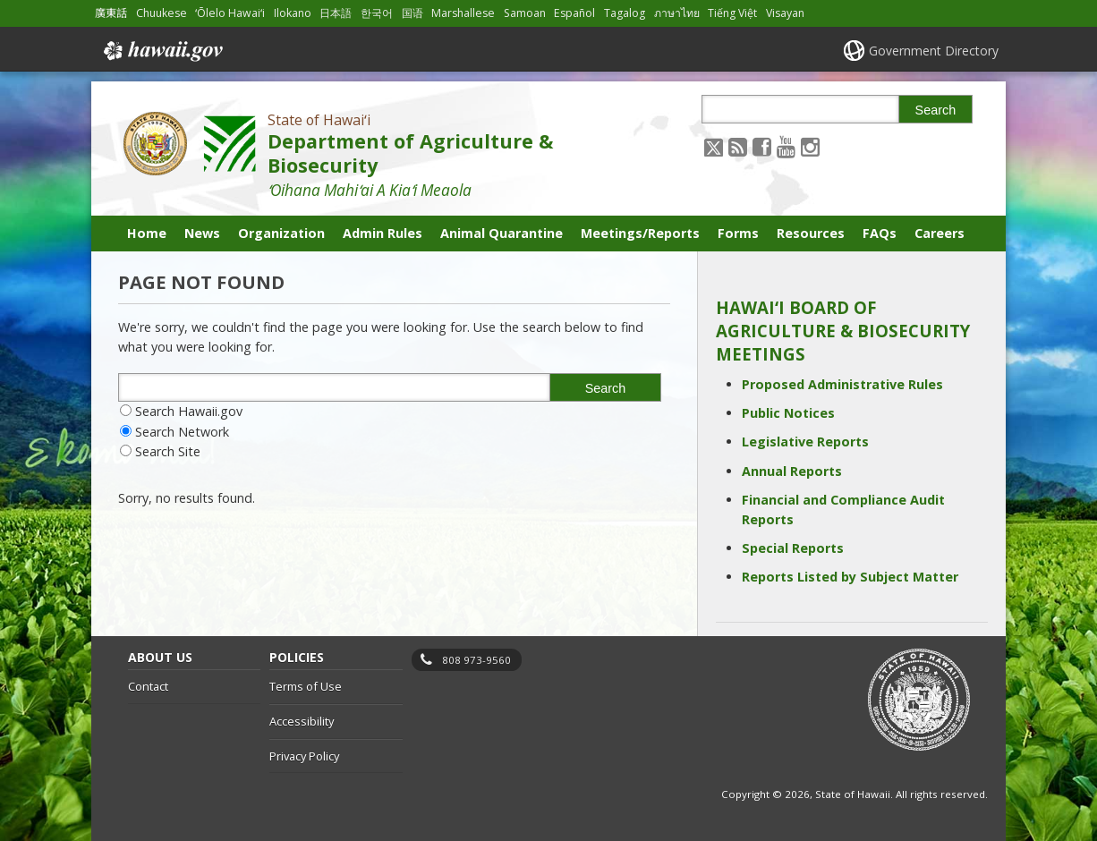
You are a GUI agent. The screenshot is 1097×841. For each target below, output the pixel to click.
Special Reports (793, 547)
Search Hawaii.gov (188, 411)
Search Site (167, 451)
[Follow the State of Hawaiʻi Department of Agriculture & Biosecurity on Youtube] (786, 146)
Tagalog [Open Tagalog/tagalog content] (624, 13)
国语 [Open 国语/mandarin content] (412, 13)
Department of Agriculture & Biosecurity (410, 153)
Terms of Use (305, 686)
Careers (939, 233)
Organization (281, 233)
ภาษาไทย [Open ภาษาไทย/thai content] (677, 13)
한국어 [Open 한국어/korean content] (377, 13)
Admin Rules (382, 233)
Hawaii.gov (161, 51)
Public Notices (788, 412)
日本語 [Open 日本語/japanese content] (335, 13)
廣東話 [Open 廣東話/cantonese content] (111, 13)
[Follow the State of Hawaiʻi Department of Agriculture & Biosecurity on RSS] (737, 146)
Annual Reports (792, 471)
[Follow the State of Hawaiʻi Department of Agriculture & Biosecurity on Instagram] (810, 146)
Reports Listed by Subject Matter (850, 576)
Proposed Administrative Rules (842, 384)
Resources (811, 233)
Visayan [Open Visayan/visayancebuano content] (785, 13)
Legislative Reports (805, 441)
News (202, 233)
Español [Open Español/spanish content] (574, 13)
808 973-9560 (476, 660)
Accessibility (301, 721)
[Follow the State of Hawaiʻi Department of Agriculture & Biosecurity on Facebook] (762, 146)
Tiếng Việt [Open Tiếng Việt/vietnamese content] (732, 13)
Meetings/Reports (640, 233)
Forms (738, 233)
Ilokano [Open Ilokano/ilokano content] (292, 13)
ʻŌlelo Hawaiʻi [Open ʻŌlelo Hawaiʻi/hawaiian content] (230, 13)
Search (936, 110)
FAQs (880, 233)
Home (146, 233)
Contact (148, 686)
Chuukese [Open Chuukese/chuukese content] (161, 13)
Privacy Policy (304, 756)
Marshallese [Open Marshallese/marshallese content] (463, 13)
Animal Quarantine (501, 233)
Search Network (182, 431)
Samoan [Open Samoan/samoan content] (525, 13)
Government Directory (934, 50)
